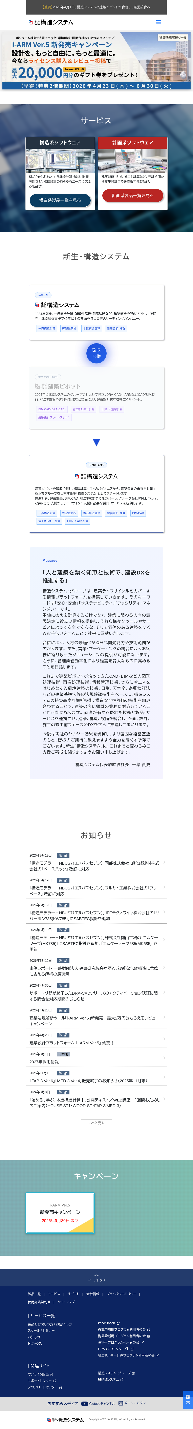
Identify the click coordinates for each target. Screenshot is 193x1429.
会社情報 (92, 1294)
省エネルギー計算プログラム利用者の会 (126, 1355)
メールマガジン (132, 1403)
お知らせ (34, 1337)
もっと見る (96, 1123)
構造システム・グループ (114, 1373)
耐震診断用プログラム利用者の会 (122, 1336)
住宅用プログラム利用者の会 (118, 1342)
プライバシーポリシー (121, 1294)
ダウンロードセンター (43, 1387)
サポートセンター (40, 1381)
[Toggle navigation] (158, 22)
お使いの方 (64, 1324)
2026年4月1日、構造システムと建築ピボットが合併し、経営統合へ (96, 7)
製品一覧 (34, 1294)
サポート (73, 1294)
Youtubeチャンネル (98, 1403)
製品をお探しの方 (40, 1324)
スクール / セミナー (41, 1330)
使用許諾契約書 (39, 1302)
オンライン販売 (38, 1374)
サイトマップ (66, 1302)
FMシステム (108, 1379)
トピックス (35, 1343)
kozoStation (106, 1323)
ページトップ (96, 1278)
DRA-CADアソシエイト (113, 1349)
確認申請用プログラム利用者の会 (122, 1329)
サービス (54, 1294)
